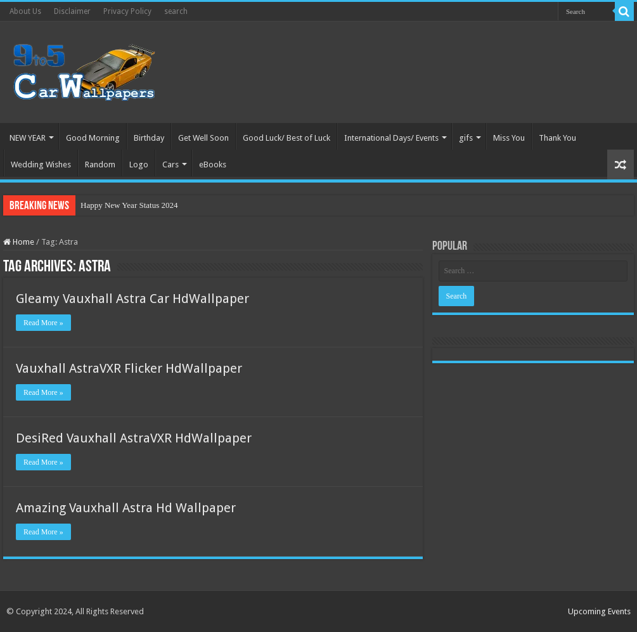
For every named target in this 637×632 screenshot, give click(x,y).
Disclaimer (72, 11)
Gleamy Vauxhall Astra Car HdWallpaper (132, 298)
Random (100, 164)
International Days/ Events (391, 138)
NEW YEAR (28, 138)
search (176, 11)
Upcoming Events (599, 611)
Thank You (557, 138)
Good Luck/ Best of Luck (286, 138)
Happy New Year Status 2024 (128, 205)
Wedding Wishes (41, 164)
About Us (25, 11)
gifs (466, 138)
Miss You (509, 138)
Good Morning (93, 138)
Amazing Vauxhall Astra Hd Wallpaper (126, 507)
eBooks (212, 164)
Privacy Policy (127, 11)
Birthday (149, 138)
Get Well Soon (203, 138)
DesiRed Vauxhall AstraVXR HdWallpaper (134, 438)
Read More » (43, 322)
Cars (170, 164)
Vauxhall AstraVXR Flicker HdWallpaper (129, 368)
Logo (138, 164)
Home (18, 242)
